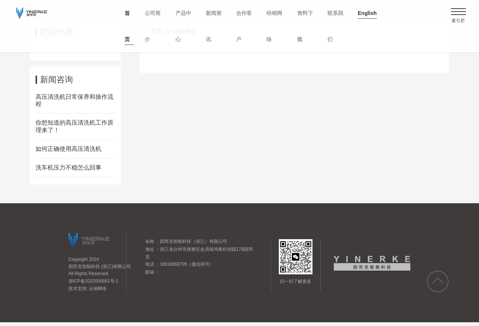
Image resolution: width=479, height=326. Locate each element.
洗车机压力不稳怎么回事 (68, 167)
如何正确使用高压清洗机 (68, 149)
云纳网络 (98, 288)
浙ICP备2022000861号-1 (93, 281)
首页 (157, 31)
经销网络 (185, 31)
